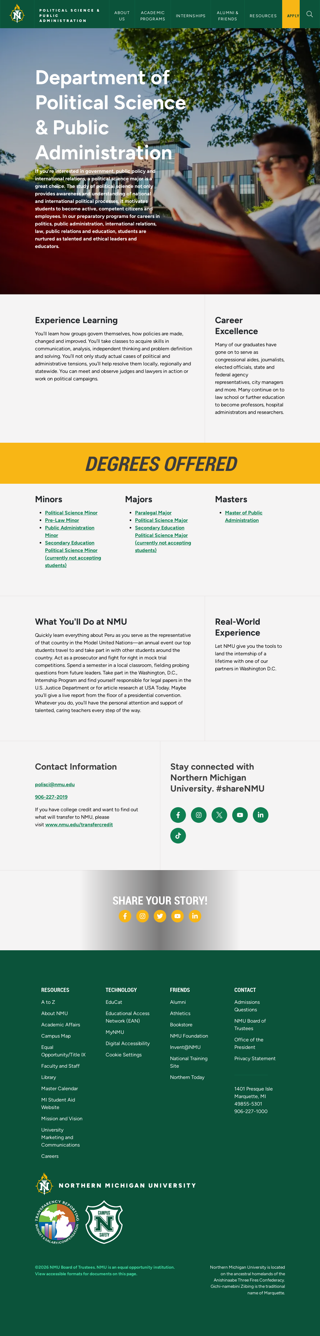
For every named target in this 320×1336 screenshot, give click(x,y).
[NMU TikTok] (178, 835)
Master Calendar (59, 1088)
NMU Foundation (189, 1036)
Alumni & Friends (228, 15)
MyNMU (115, 1032)
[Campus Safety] (106, 1222)
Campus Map (56, 1036)
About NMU (54, 1013)
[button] (310, 13)
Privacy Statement (255, 1058)
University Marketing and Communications (60, 1137)
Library (48, 1077)
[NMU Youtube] (240, 815)
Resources (263, 15)
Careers (49, 1156)
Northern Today (187, 1077)
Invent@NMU (185, 1047)
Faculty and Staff (60, 1066)
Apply (293, 15)
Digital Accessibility (128, 1043)
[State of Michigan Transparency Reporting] (60, 1222)
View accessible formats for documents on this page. (86, 1273)
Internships (191, 15)
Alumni (178, 1002)
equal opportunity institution (146, 1267)
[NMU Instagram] (198, 815)
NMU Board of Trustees (72, 1267)
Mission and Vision (61, 1119)
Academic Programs (153, 15)
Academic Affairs (60, 1025)
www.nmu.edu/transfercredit (79, 825)
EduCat (114, 1002)
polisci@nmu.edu (55, 784)
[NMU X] (219, 815)
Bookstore (181, 1025)
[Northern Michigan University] (17, 14)
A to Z (48, 1002)
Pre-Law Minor (62, 520)
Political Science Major (161, 520)
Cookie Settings (124, 1055)
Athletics (180, 1013)
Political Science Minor (71, 513)
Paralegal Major (153, 513)
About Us (122, 15)
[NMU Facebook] (178, 815)
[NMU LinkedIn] (260, 815)
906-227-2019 (51, 797)
